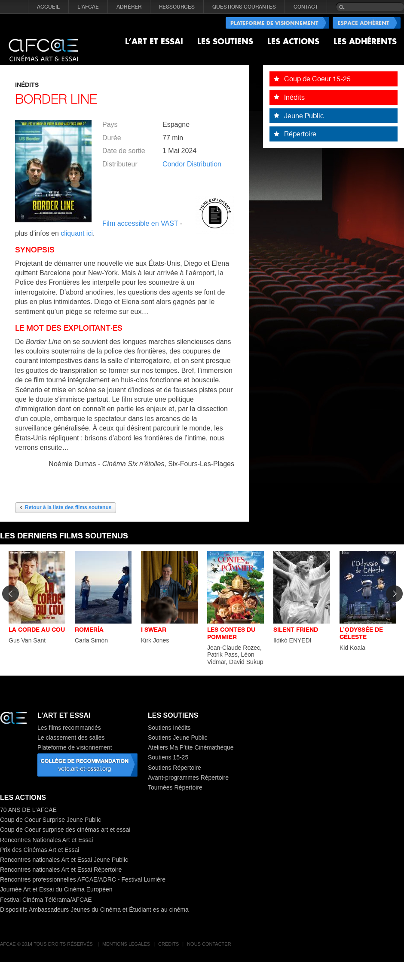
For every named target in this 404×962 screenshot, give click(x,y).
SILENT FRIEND (295, 629)
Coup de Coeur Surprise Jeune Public (50, 819)
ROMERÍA (89, 629)
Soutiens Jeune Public (178, 737)
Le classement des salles (70, 737)
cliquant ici (77, 233)
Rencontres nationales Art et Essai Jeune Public (64, 859)
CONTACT (306, 7)
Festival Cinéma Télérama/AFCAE (46, 899)
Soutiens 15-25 (168, 757)
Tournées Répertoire (175, 787)
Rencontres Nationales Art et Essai (46, 839)
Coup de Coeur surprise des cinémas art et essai (65, 829)
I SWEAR (153, 629)
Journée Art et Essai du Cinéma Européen (56, 889)
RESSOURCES (177, 7)
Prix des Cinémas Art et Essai (39, 849)
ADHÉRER (128, 7)
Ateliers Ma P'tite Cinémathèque (191, 747)
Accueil (48, 7)
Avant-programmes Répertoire (188, 777)
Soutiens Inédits (169, 727)
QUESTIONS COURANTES (244, 7)
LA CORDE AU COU (37, 629)
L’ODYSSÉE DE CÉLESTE (361, 633)
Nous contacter (209, 944)
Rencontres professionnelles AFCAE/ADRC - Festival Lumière (82, 879)
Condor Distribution (191, 164)
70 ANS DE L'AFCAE (28, 809)
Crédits (168, 944)
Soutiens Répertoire (174, 767)
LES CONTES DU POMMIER (231, 633)
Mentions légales (126, 944)
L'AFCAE (88, 7)
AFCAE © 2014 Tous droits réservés (47, 944)
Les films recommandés (69, 727)
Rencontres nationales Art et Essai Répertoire (61, 869)
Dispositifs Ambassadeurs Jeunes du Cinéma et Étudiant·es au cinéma (94, 909)
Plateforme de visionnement (74, 747)
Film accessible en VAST (141, 223)
